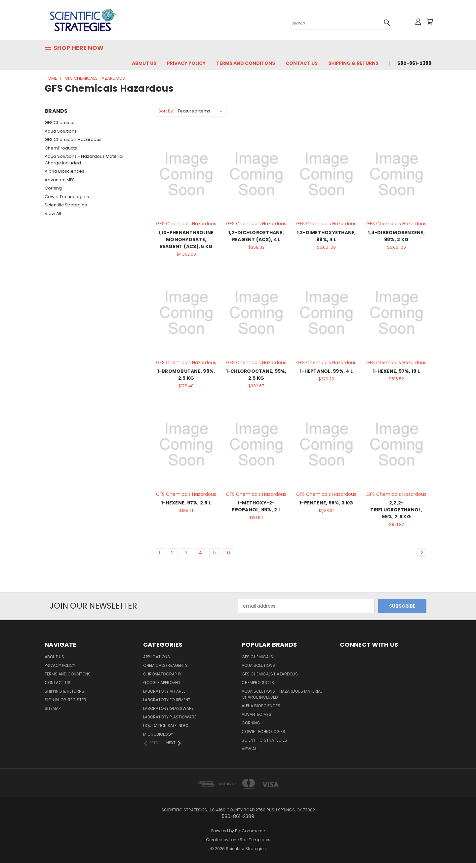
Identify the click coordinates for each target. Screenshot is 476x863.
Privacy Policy (186, 63)
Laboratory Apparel (164, 691)
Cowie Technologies (67, 197)
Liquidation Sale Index (165, 725)
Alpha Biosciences (64, 171)
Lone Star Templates (249, 839)
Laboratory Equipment (166, 700)
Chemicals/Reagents (165, 665)
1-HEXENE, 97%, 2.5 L (186, 502)
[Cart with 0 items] (429, 21)
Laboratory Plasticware (169, 717)
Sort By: (166, 111)
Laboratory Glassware (168, 708)
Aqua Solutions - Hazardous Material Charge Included (84, 159)
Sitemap (52, 708)
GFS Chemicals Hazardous (73, 139)
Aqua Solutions (61, 131)
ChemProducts (61, 148)
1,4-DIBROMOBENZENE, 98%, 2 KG (396, 236)
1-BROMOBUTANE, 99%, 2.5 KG (186, 374)
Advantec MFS (60, 180)
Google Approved (161, 682)
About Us (144, 63)
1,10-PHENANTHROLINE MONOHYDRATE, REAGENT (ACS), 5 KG (186, 239)
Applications (156, 657)
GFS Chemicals (61, 122)
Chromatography (162, 674)
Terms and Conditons (245, 63)
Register (77, 700)
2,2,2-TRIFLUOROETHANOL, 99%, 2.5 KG (396, 509)
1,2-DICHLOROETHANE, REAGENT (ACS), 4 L (256, 236)
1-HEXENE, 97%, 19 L (396, 371)
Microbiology (158, 734)
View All (53, 213)
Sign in (52, 700)
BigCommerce (250, 831)
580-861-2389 (414, 63)
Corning (53, 188)
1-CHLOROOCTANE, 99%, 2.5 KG (256, 374)
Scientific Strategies (66, 205)
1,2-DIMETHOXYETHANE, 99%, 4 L (326, 236)
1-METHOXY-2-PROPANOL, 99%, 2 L (256, 506)
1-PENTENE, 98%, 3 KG (326, 502)
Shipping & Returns (353, 63)
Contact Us (302, 63)
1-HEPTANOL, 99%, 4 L (326, 371)
